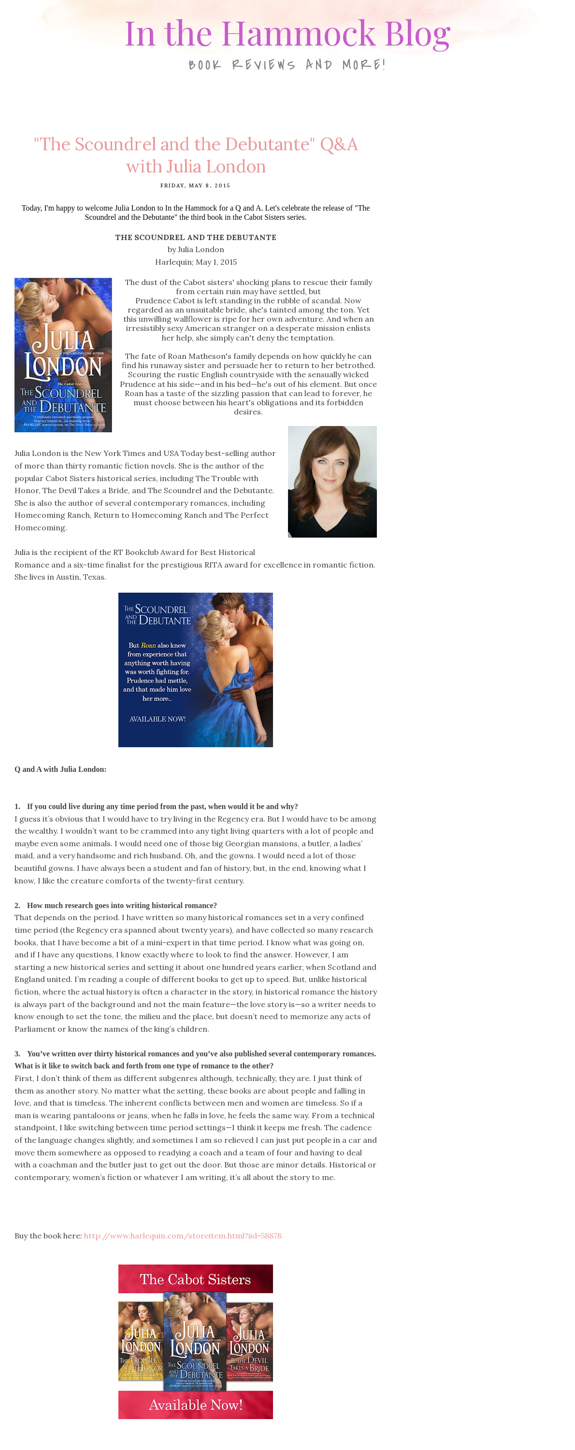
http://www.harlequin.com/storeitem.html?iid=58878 (183, 1235)
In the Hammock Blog (287, 31)
